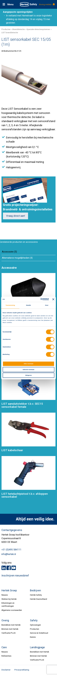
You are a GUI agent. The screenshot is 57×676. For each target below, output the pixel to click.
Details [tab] (28, 305)
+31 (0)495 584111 (11, 549)
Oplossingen (35, 625)
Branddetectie (18, 29)
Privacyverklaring (21, 670)
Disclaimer (5, 670)
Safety (33, 620)
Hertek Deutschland (38, 599)
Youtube (13, 568)
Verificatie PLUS (8, 633)
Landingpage (37, 647)
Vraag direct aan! (15, 215)
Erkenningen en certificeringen (7, 604)
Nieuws (4, 595)
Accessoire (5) (9, 251)
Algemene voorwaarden (11, 610)
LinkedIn (3, 568)
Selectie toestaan (28, 369)
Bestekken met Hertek (11, 625)
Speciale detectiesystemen (38, 29)
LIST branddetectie (9, 32)
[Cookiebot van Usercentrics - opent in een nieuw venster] (37, 299)
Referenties (6, 656)
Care (4, 647)
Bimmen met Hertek (9, 629)
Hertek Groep (9, 590)
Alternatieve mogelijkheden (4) (17, 258)
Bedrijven (35, 590)
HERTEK (28, 4)
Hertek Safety (36, 595)
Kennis (33, 637)
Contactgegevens (11, 530)
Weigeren (28, 375)
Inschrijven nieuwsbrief (15, 575)
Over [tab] (46, 305)
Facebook (8, 568)
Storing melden (47, 4)
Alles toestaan (28, 364)
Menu (10, 4)
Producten (6, 29)
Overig (5, 620)
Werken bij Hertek (9, 599)
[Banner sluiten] (53, 299)
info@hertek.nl (8, 554)
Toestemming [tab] (10, 305)
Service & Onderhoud (39, 633)
